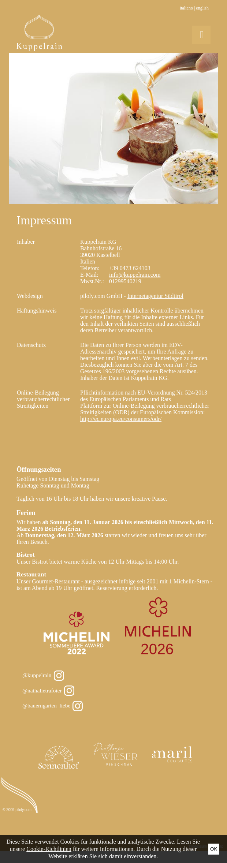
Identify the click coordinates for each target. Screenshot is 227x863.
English (202, 8)
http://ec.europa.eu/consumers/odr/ (120, 419)
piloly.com (23, 810)
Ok (213, 849)
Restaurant (31, 574)
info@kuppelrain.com (134, 275)
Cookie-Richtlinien (48, 849)
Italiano (186, 8)
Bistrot (25, 554)
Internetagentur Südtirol (155, 296)
